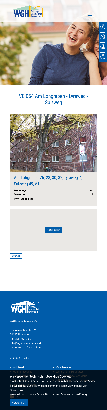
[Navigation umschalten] (89, 14)
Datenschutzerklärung (74, 394)
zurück (15, 256)
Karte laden (53, 229)
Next (91, 140)
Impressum (16, 347)
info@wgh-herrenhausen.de (26, 343)
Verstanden (18, 402)
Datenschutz (33, 347)
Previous (15, 140)
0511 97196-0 (23, 338)
